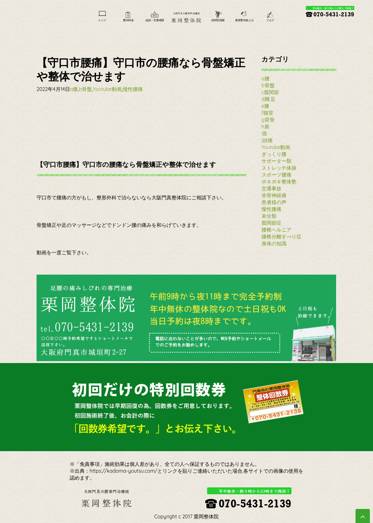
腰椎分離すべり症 (281, 236)
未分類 (268, 216)
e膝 (265, 106)
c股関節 (270, 92)
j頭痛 (267, 140)
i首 (264, 133)
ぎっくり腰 (273, 154)
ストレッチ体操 (278, 168)
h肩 (265, 126)
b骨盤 (85, 89)
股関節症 (271, 223)
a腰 (74, 89)
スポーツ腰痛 (276, 175)
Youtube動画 (107, 89)
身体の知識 (273, 243)
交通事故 (271, 188)
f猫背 (267, 113)
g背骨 (268, 120)
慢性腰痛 (133, 89)
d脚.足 (268, 99)
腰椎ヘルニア (276, 230)
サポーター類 (276, 161)
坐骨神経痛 (273, 195)
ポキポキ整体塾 (278, 181)
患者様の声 (273, 202)
